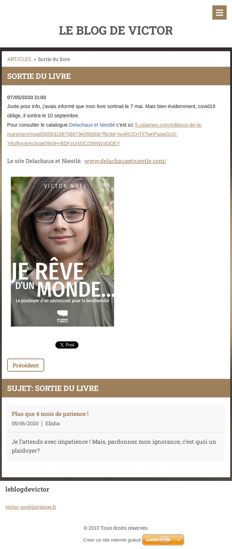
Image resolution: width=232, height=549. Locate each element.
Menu (219, 12)
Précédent (25, 365)
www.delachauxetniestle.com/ (125, 160)
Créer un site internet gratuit (112, 540)
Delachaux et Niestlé (92, 125)
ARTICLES (19, 59)
